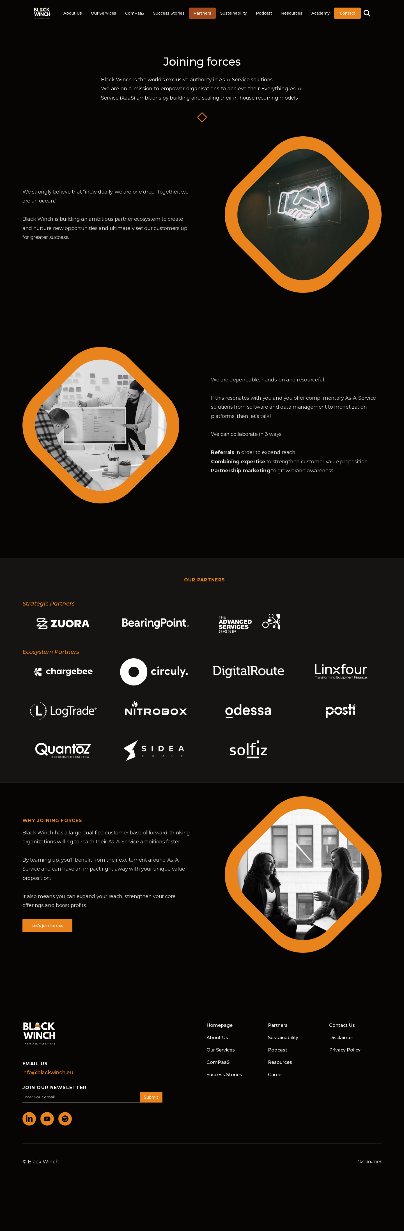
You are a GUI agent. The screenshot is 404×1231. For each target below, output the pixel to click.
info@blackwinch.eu (47, 1072)
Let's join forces (47, 925)
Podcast (264, 13)
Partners (202, 13)
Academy (320, 13)
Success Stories (169, 13)
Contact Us (342, 1025)
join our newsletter (54, 1087)
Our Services (103, 13)
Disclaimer (341, 1037)
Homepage (219, 1025)
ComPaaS (134, 13)
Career (275, 1074)
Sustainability (233, 13)
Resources (291, 13)
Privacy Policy (345, 1050)
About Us (72, 13)
